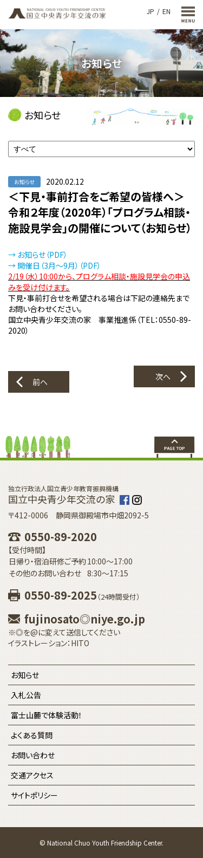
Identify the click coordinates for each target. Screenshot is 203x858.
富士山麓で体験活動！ (46, 715)
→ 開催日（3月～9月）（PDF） (54, 265)
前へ (40, 381)
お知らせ (25, 675)
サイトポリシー (34, 795)
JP (150, 11)
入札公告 (26, 695)
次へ (163, 376)
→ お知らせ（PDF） (38, 254)
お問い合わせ (33, 755)
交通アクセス (32, 775)
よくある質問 (32, 735)
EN (166, 11)
